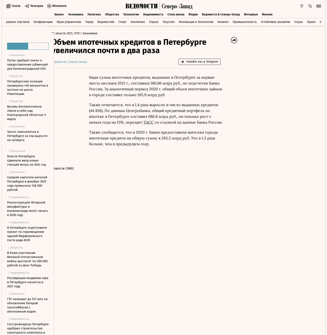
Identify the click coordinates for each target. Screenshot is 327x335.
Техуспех (169, 21)
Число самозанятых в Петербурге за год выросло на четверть (27, 136)
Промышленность (245, 21)
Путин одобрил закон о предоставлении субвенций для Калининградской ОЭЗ (27, 64)
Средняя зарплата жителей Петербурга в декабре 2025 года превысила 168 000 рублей (27, 183)
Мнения (267, 14)
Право (311, 21)
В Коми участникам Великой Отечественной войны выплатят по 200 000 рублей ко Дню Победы (27, 259)
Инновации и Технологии (196, 21)
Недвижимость (153, 14)
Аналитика (138, 21)
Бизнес (59, 14)
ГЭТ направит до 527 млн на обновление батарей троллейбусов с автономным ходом (27, 305)
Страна (153, 21)
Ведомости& (105, 21)
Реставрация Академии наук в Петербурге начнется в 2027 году (27, 282)
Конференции (43, 21)
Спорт (122, 21)
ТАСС (155, 122)
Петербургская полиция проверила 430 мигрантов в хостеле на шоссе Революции (27, 87)
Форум (193, 14)
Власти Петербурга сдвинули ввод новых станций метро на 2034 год (26, 160)
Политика (94, 14)
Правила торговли (16, 21)
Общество (112, 14)
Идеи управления (69, 21)
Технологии (131, 14)
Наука (298, 21)
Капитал (223, 21)
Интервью (251, 14)
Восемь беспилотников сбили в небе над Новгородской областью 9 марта (26, 113)
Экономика (75, 14)
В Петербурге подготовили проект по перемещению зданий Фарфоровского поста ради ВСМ (27, 234)
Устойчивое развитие (275, 21)
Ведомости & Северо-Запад (221, 14)
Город (89, 21)
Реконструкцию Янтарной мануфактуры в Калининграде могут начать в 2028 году (27, 209)
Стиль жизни (175, 14)
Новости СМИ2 (69, 168)
